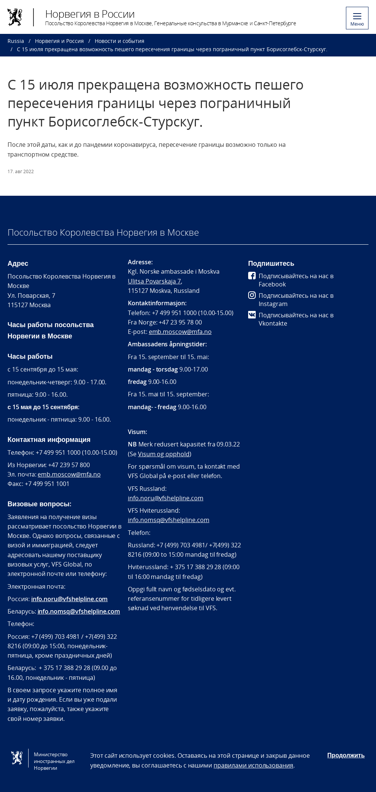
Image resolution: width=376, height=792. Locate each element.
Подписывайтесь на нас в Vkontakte (291, 319)
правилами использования (253, 765)
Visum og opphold (164, 454)
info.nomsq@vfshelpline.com (79, 611)
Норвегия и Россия (59, 40)
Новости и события (119, 40)
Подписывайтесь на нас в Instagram (291, 299)
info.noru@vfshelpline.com (69, 599)
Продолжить (346, 755)
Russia (16, 40)
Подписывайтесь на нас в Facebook (291, 280)
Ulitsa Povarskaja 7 (154, 281)
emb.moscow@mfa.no (69, 474)
